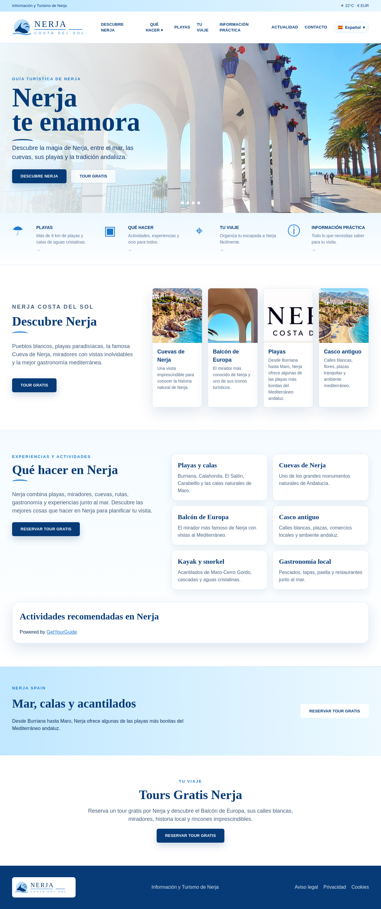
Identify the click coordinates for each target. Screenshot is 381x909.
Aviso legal (306, 887)
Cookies (360, 887)
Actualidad (285, 27)
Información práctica (234, 27)
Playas (182, 27)
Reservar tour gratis (46, 529)
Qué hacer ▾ (154, 27)
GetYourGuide (62, 632)
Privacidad (334, 887)
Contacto (316, 27)
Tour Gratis (93, 176)
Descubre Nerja (112, 27)
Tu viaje (203, 27)
